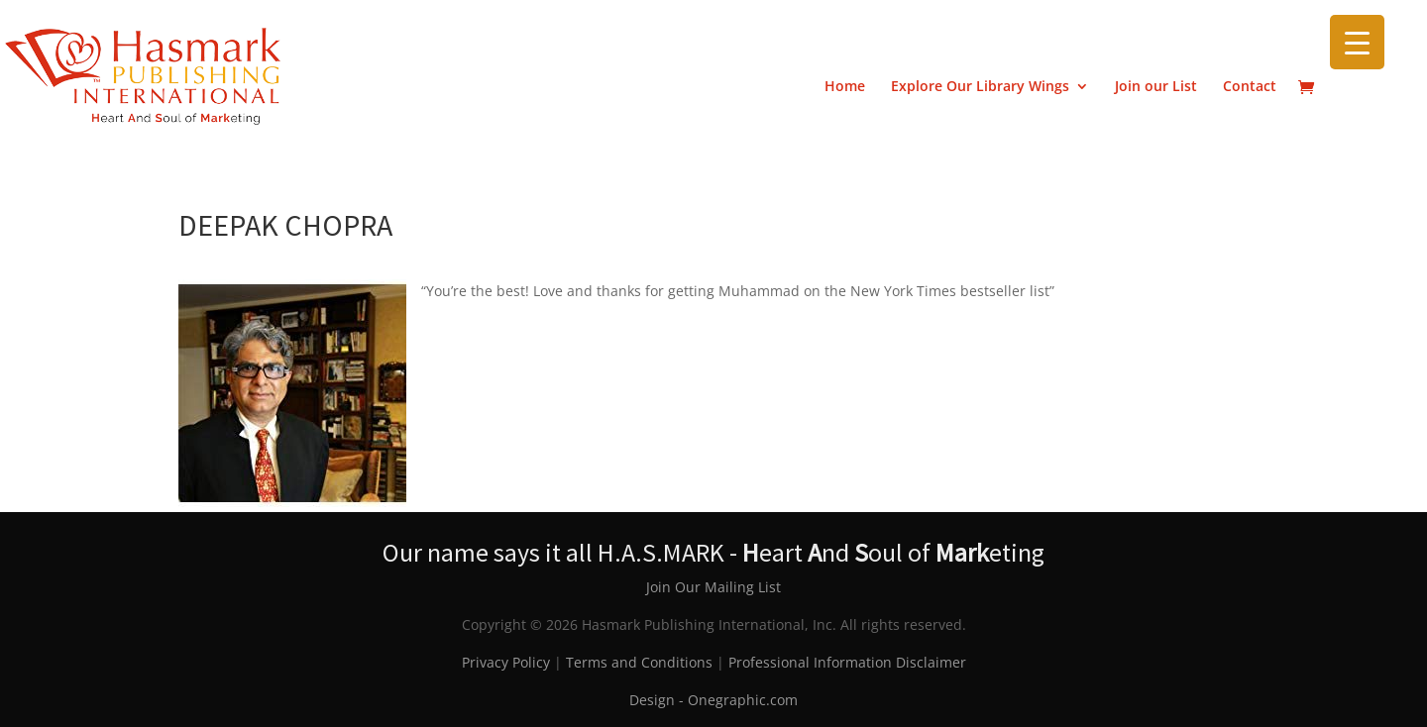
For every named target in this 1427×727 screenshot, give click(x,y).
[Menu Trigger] (1357, 42)
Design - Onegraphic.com (713, 699)
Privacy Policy (506, 662)
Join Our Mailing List (713, 586)
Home (844, 87)
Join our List (1156, 87)
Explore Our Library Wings (980, 87)
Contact (1249, 87)
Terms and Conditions (639, 662)
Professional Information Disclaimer (847, 662)
